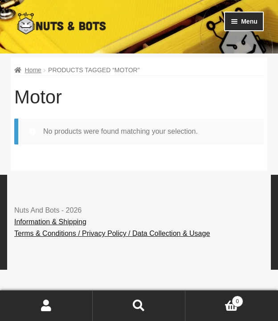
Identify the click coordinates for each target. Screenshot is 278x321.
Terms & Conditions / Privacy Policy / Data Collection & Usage (112, 233)
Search (139, 306)
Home (33, 70)
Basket (214, 299)
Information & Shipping (50, 222)
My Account (46, 306)
